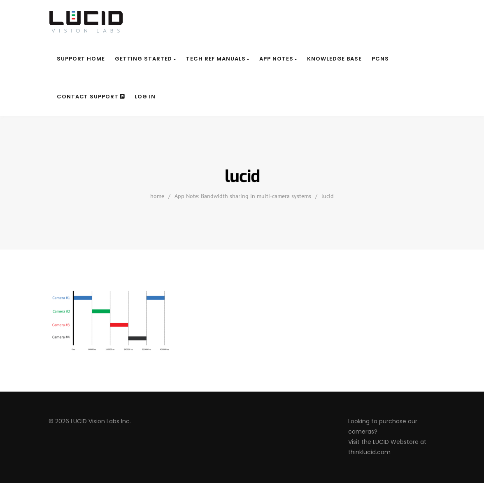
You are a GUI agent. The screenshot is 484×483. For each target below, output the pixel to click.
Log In (145, 96)
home (157, 196)
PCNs (380, 59)
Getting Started (145, 59)
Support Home (81, 59)
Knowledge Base (334, 59)
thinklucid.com (369, 452)
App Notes (278, 59)
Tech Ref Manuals (217, 59)
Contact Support (91, 96)
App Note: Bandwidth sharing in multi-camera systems (243, 196)
